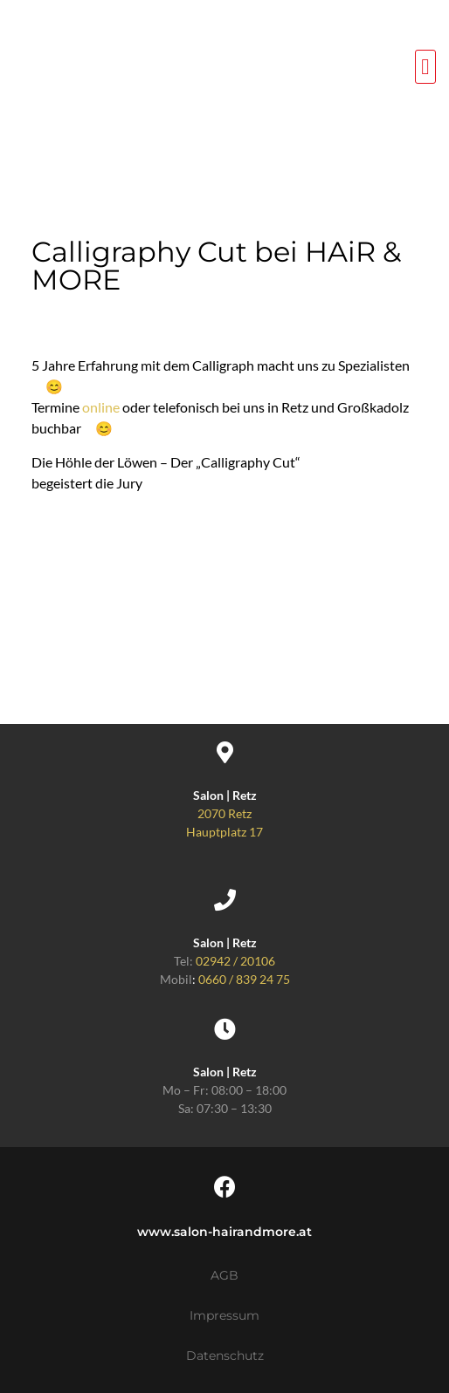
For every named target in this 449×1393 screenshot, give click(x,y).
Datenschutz (225, 1355)
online (101, 407)
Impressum (224, 1315)
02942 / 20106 (235, 960)
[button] (425, 67)
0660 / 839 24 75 (244, 979)
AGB (224, 1275)
